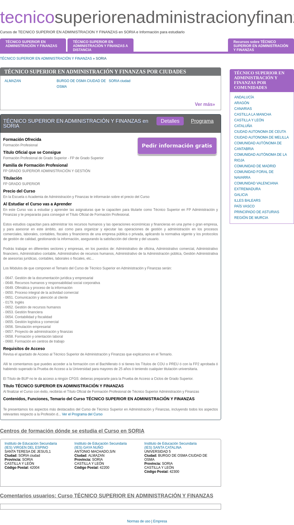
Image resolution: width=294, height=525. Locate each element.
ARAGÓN (241, 103)
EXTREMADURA (247, 189)
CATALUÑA (243, 126)
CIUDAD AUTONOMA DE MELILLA (261, 137)
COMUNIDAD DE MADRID (255, 166)
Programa (202, 121)
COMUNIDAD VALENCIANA (256, 183)
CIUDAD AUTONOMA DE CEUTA (260, 132)
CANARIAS (243, 109)
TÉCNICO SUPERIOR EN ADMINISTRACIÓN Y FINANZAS (46, 59)
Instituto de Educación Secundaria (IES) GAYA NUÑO (100, 446)
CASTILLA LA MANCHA (252, 114)
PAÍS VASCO (244, 206)
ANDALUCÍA (244, 97)
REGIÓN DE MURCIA (251, 218)
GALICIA (241, 195)
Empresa (160, 521)
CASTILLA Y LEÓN (249, 120)
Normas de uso (138, 521)
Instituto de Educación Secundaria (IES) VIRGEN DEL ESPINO (31, 446)
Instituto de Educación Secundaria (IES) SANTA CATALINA (170, 446)
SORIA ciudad (119, 81)
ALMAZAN (13, 81)
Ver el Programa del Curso (82, 414)
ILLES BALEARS (247, 201)
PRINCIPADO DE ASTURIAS (256, 212)
